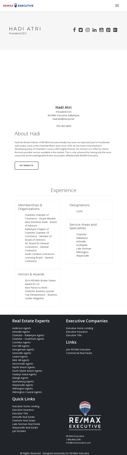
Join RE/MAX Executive (78, 349)
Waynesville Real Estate (25, 427)
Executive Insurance (77, 331)
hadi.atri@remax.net (63, 119)
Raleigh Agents (20, 377)
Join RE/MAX (19, 431)
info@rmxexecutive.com (78, 442)
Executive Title (74, 335)
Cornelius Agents (21, 342)
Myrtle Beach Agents (23, 367)
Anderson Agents (21, 328)
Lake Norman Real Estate (26, 424)
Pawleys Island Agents (24, 374)
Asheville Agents (21, 331)
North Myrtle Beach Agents (27, 370)
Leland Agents (20, 356)
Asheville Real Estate (23, 416)
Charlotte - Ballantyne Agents (28, 335)
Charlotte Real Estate (23, 420)
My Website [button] (26, 165)
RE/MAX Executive (79, 453)
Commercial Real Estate (79, 353)
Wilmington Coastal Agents (27, 392)
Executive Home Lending (79, 328)
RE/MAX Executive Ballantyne (64, 115)
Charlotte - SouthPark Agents (28, 338)
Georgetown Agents (23, 349)
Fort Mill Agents (20, 346)
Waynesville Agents (22, 385)
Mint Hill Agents (20, 360)
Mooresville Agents (22, 363)
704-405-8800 (63, 126)
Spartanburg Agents (23, 381)
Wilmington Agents (22, 388)
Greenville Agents (21, 353)
